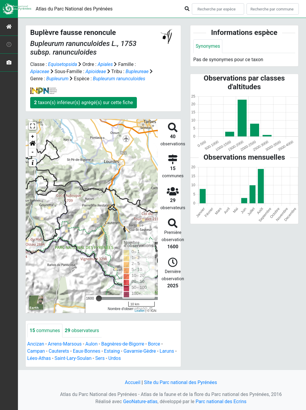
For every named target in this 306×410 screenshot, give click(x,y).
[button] (32, 144)
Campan (36, 351)
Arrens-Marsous (65, 344)
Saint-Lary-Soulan (73, 358)
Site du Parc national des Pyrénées (180, 382)
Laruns (167, 351)
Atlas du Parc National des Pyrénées (74, 9)
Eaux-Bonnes (86, 351)
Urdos (115, 358)
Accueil (132, 382)
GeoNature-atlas (140, 401)
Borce (155, 344)
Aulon (91, 344)
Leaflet (139, 310)
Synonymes (208, 46)
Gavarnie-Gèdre (140, 351)
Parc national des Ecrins (221, 401)
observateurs (82, 330)
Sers (100, 358)
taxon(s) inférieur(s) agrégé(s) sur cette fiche (83, 102)
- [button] (32, 152)
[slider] (99, 298)
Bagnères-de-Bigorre (123, 344)
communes (45, 330)
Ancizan (35, 344)
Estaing (112, 351)
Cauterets (59, 351)
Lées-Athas (39, 358)
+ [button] (32, 136)
